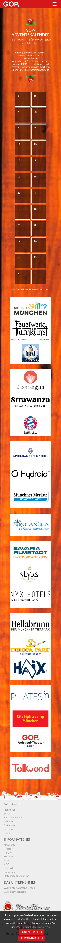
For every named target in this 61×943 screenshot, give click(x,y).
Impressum (10, 871)
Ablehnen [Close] (30, 932)
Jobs (6, 860)
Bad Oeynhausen (13, 817)
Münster (9, 821)
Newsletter (10, 844)
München (9, 825)
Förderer (9, 856)
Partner (8, 852)
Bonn (7, 832)
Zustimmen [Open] (30, 938)
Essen (7, 813)
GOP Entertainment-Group (19, 887)
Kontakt (8, 868)
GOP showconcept (15, 891)
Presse (7, 848)
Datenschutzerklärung (16, 875)
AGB (6, 864)
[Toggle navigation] (54, 4)
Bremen (8, 828)
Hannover (9, 809)
